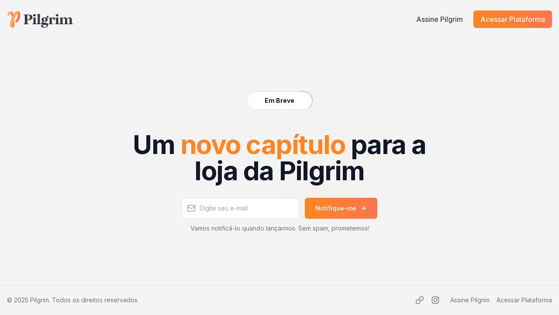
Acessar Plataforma (512, 19)
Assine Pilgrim (439, 19)
